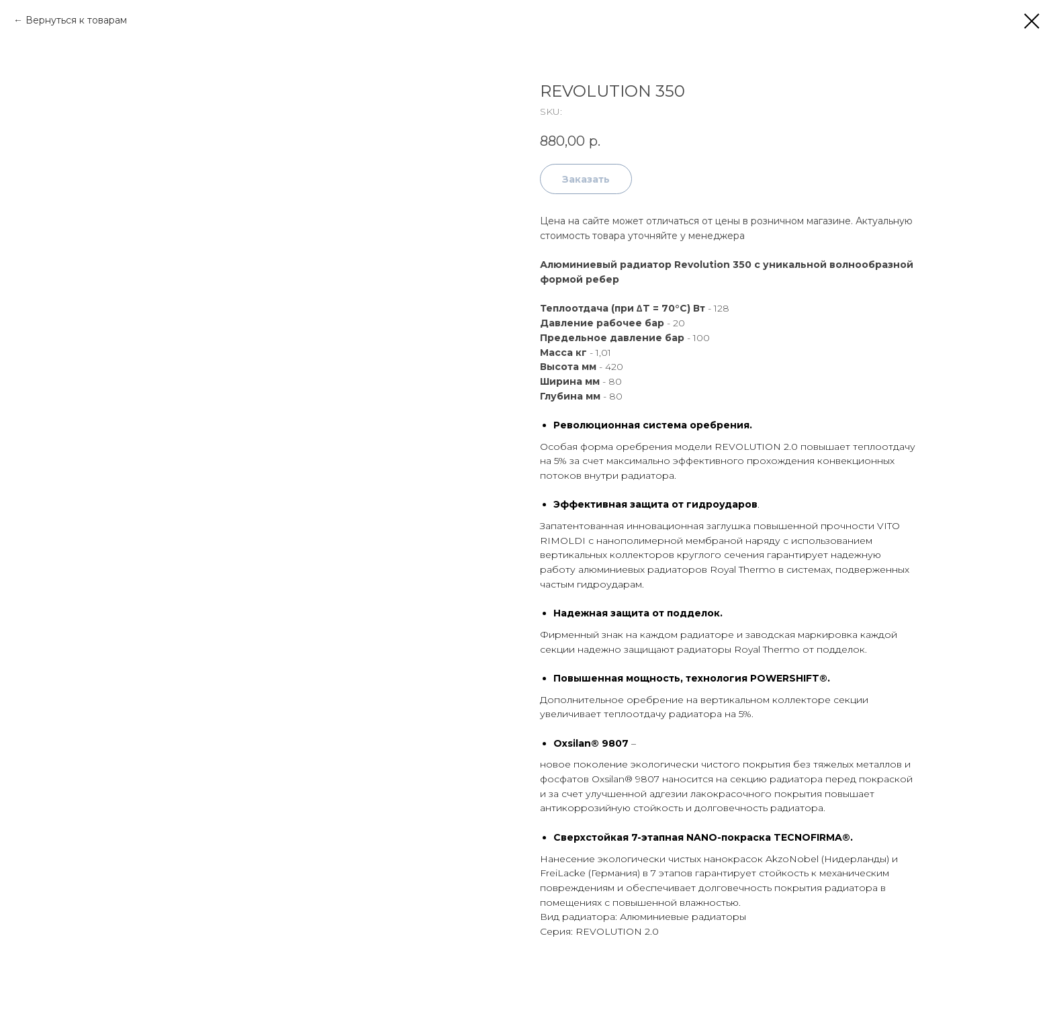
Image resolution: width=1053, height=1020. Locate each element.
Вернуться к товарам (76, 20)
